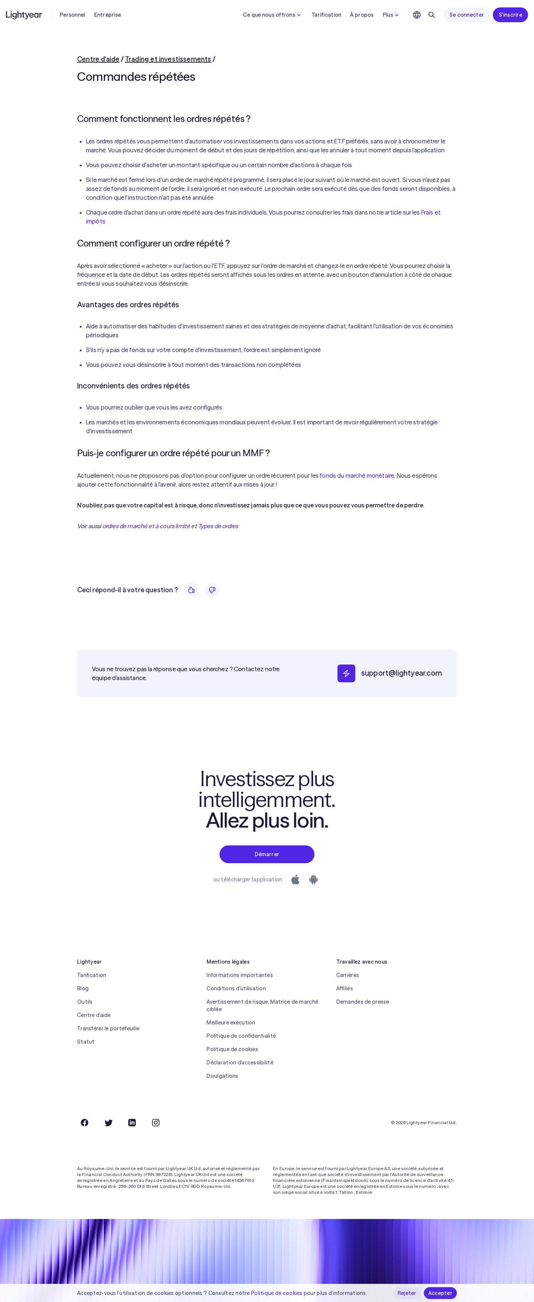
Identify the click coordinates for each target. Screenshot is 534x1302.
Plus (391, 15)
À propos (361, 14)
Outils (85, 1001)
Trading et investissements (168, 59)
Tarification (326, 14)
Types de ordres (218, 526)
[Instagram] (155, 1122)
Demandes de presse (362, 1001)
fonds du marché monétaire (357, 475)
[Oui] (191, 590)
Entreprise (107, 14)
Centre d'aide (98, 59)
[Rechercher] (431, 14)
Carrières (347, 975)
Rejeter (407, 1293)
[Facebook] (84, 1122)
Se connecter (466, 14)
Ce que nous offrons (273, 15)
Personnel (72, 14)
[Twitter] (108, 1122)
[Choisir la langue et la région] (416, 14)
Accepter (440, 1293)
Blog (83, 988)
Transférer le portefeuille (108, 1028)
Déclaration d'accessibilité (240, 1062)
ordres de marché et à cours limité (146, 526)
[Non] (212, 590)
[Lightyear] (24, 14)
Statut (86, 1041)
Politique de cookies (232, 1049)
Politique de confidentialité (241, 1036)
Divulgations (222, 1076)
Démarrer (267, 854)
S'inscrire (510, 14)
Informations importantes (240, 975)
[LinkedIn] (132, 1122)
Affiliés (344, 988)
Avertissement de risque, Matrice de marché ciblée (262, 1005)
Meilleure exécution (231, 1022)
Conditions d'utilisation (236, 988)
